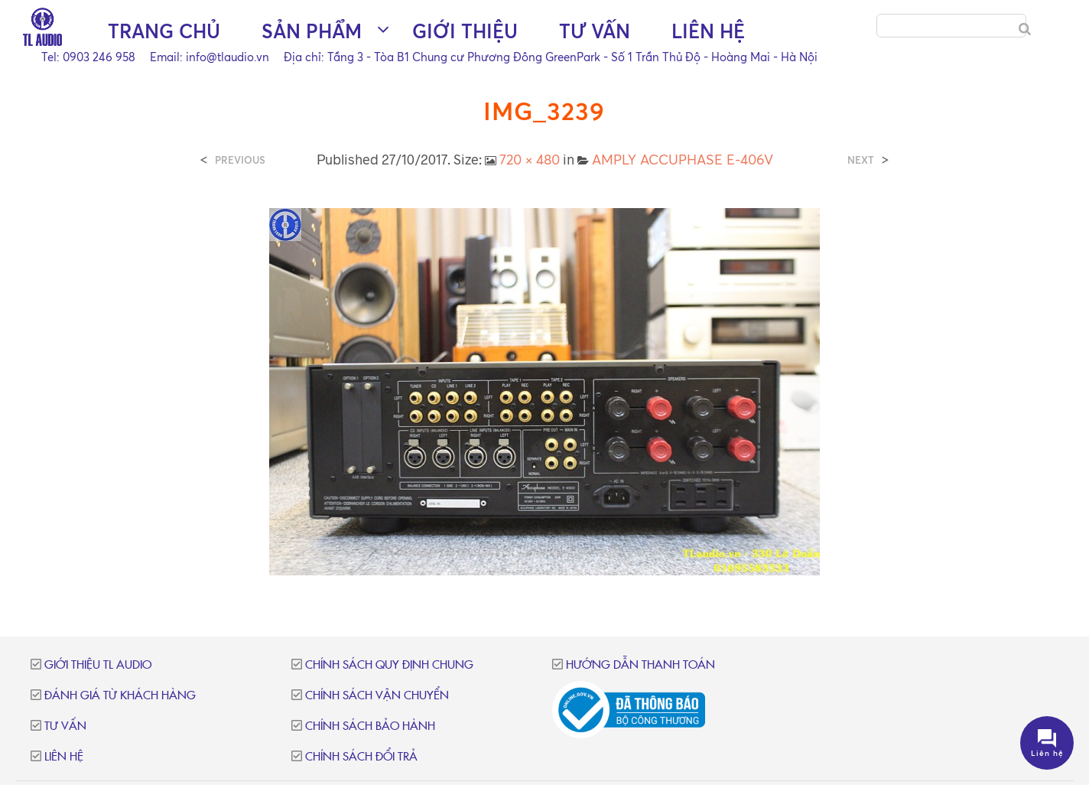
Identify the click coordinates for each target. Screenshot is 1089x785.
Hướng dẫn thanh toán (640, 665)
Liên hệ (708, 31)
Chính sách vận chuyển (377, 695)
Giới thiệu (465, 31)
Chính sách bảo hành (370, 726)
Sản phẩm (312, 31)
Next (860, 160)
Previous (240, 160)
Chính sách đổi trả (361, 757)
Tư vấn (594, 31)
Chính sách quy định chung (389, 665)
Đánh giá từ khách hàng (120, 695)
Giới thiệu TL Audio (97, 665)
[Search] (1024, 29)
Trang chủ (164, 31)
